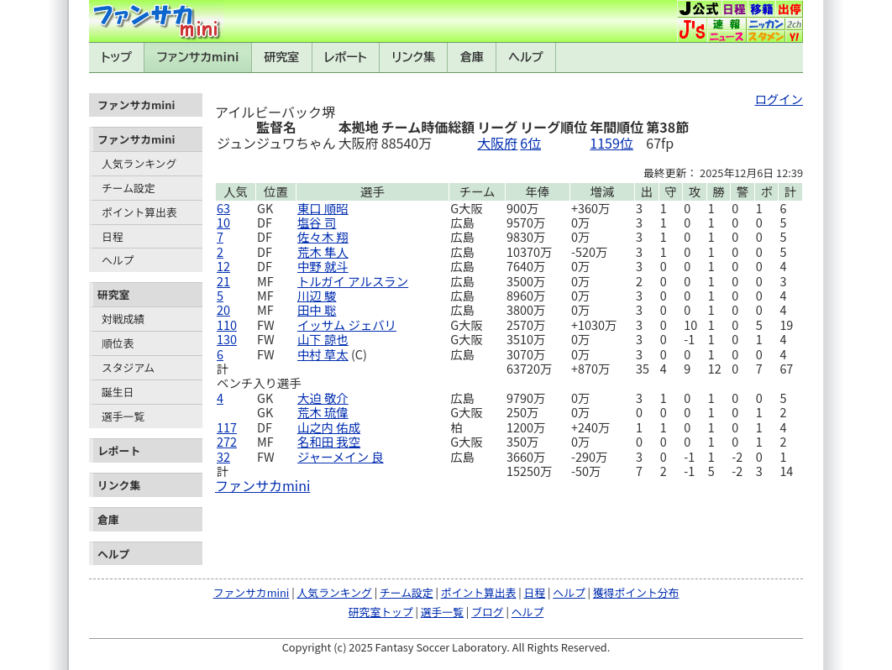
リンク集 (413, 57)
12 (223, 266)
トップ (116, 57)
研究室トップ (381, 612)
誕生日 (118, 392)
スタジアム (128, 367)
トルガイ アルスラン (352, 281)
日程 (112, 236)
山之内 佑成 (328, 427)
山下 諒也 (323, 339)
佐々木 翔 (323, 236)
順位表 (118, 343)
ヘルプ (526, 57)
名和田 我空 (328, 441)
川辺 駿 (316, 295)
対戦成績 (123, 319)
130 (227, 339)
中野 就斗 (323, 266)
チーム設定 (128, 188)
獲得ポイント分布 (636, 592)
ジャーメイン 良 (340, 456)
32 (223, 456)
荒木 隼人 (323, 251)
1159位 (611, 143)
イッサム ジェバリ (346, 324)
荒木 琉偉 (323, 412)
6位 (530, 143)
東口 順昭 (323, 208)
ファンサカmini (198, 57)
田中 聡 (316, 309)
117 (227, 427)
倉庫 (472, 57)
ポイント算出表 (139, 212)
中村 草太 (323, 354)
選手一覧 (123, 416)
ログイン (778, 98)
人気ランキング (139, 163)
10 (223, 222)
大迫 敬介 (323, 397)
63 (223, 208)
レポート (345, 57)
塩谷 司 (316, 222)
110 (227, 324)
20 (223, 309)
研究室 (281, 57)
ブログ (487, 612)
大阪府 (497, 143)
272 (227, 441)
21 (223, 281)
